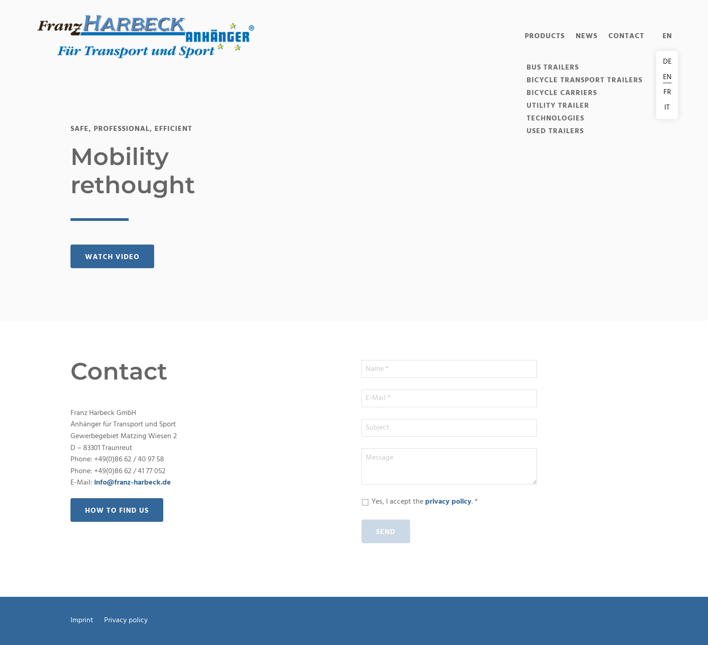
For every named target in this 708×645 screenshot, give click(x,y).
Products (545, 36)
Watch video (112, 257)
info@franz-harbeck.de (132, 483)
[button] (145, 36)
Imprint (81, 620)
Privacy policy (126, 620)
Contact (626, 36)
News (587, 36)
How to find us (117, 511)
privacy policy (448, 502)
